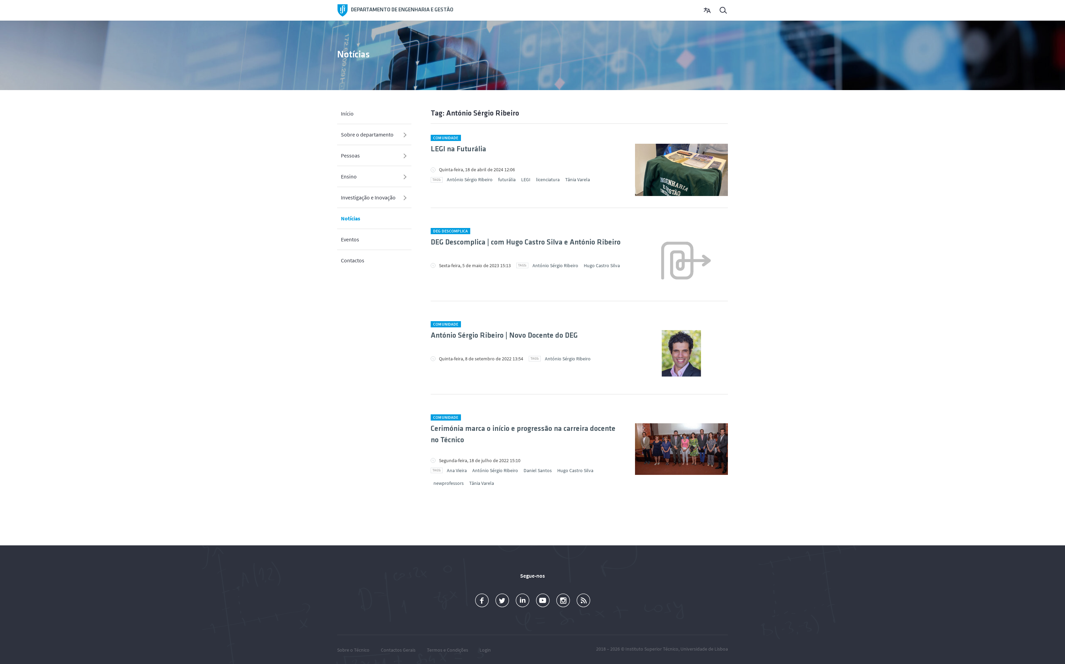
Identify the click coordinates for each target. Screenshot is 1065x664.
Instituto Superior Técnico (651, 649)
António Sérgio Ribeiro (470, 179)
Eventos (350, 239)
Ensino (349, 176)
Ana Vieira (457, 470)
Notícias (350, 218)
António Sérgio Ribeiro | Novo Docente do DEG (504, 336)
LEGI (525, 179)
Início (347, 113)
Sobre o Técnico (353, 650)
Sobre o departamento (367, 134)
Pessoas (350, 155)
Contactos (352, 260)
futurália (507, 179)
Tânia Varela (577, 179)
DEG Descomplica (450, 230)
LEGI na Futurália (458, 149)
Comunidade (445, 137)
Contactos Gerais (398, 650)
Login (485, 650)
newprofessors (448, 483)
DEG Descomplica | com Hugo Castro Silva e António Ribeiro (526, 243)
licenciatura (548, 179)
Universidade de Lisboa (704, 649)
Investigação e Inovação (368, 197)
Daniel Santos (538, 470)
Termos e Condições (447, 650)
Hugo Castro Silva (602, 265)
